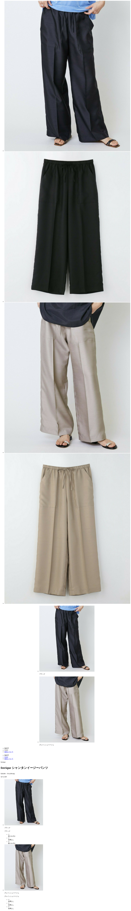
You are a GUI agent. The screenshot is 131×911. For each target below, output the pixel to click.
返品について (8, 752)
